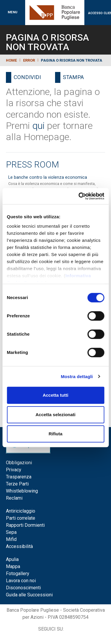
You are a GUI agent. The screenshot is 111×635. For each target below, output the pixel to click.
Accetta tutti (55, 395)
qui (38, 125)
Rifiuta (55, 433)
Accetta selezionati (55, 414)
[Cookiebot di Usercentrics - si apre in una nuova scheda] (79, 196)
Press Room (32, 165)
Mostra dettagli (77, 376)
